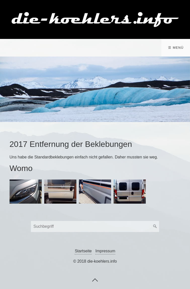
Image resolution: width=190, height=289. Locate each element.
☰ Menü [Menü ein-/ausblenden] (175, 47)
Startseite (83, 251)
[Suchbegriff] (95, 226)
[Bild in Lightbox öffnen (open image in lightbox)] (26, 192)
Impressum (105, 251)
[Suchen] (155, 226)
